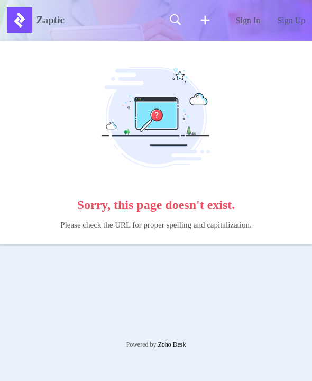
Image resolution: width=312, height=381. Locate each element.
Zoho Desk (172, 344)
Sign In (248, 20)
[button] (205, 20)
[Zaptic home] (19, 20)
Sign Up (291, 20)
